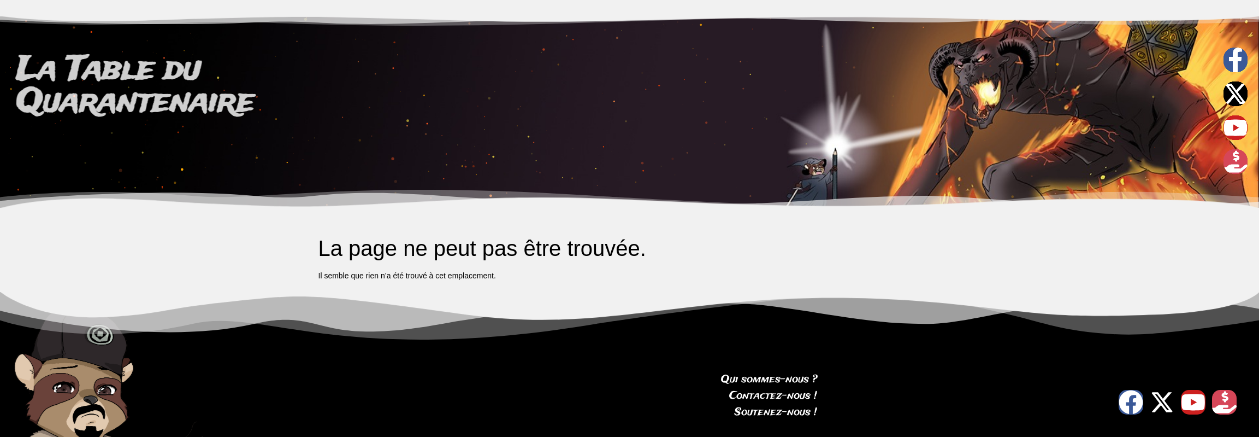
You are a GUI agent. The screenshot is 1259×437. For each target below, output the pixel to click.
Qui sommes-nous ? (769, 379)
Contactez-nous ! (773, 396)
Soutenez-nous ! (776, 412)
